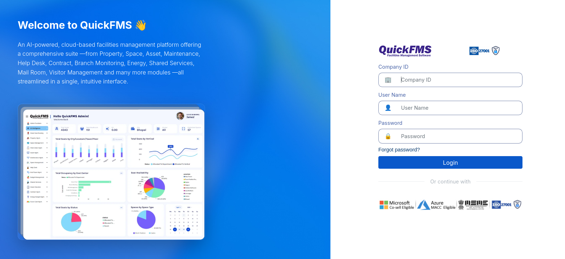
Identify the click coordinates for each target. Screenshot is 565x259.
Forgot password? (399, 150)
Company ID (393, 67)
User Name (392, 95)
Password (390, 123)
